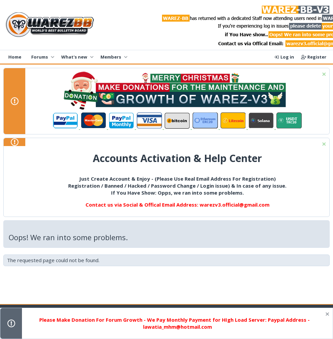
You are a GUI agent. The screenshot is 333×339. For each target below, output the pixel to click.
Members (110, 57)
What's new (74, 57)
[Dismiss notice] (323, 75)
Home (14, 57)
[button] (52, 57)
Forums (39, 57)
